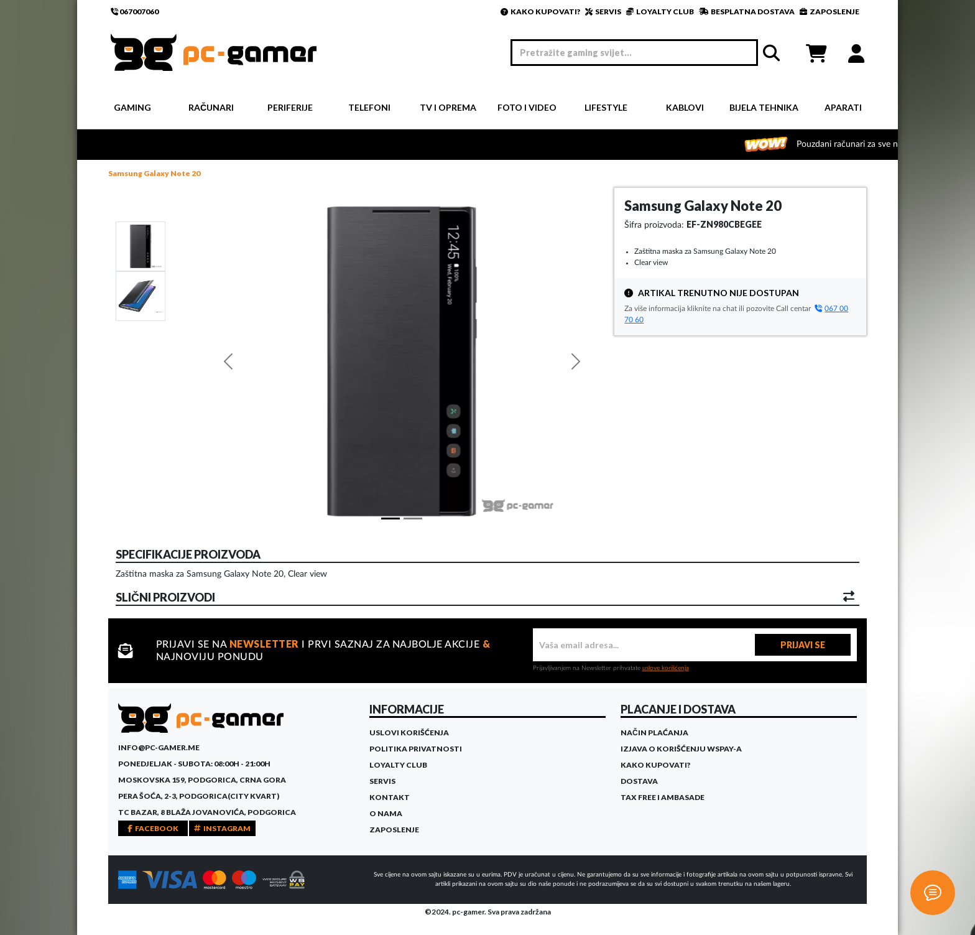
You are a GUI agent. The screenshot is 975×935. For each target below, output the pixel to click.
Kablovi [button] (685, 107)
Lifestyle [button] (606, 107)
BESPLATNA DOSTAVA (747, 11)
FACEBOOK (152, 828)
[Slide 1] (140, 246)
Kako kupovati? (655, 765)
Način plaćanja (654, 732)
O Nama (385, 813)
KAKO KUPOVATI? (540, 11)
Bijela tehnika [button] (763, 107)
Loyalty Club (398, 765)
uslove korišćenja (665, 668)
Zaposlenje (394, 829)
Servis (382, 781)
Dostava (639, 781)
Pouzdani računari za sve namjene (859, 144)
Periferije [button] (290, 107)
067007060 (135, 11)
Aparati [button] (843, 107)
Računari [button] (211, 107)
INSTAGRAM (222, 828)
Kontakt (389, 797)
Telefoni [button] (369, 107)
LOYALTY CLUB (660, 11)
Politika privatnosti (415, 748)
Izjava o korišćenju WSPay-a (681, 748)
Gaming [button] (132, 107)
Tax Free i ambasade (663, 797)
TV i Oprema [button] (448, 107)
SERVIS (603, 11)
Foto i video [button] (527, 107)
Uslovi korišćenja (409, 732)
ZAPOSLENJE (829, 11)
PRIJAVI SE (802, 645)
